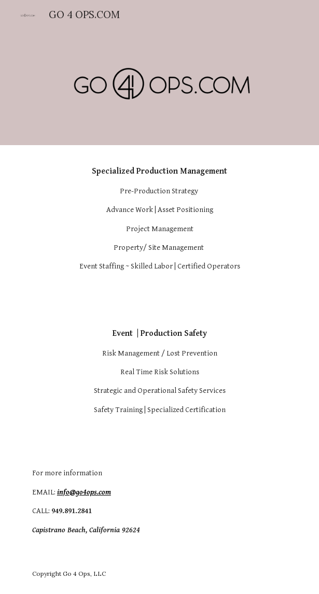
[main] (159, 219)
